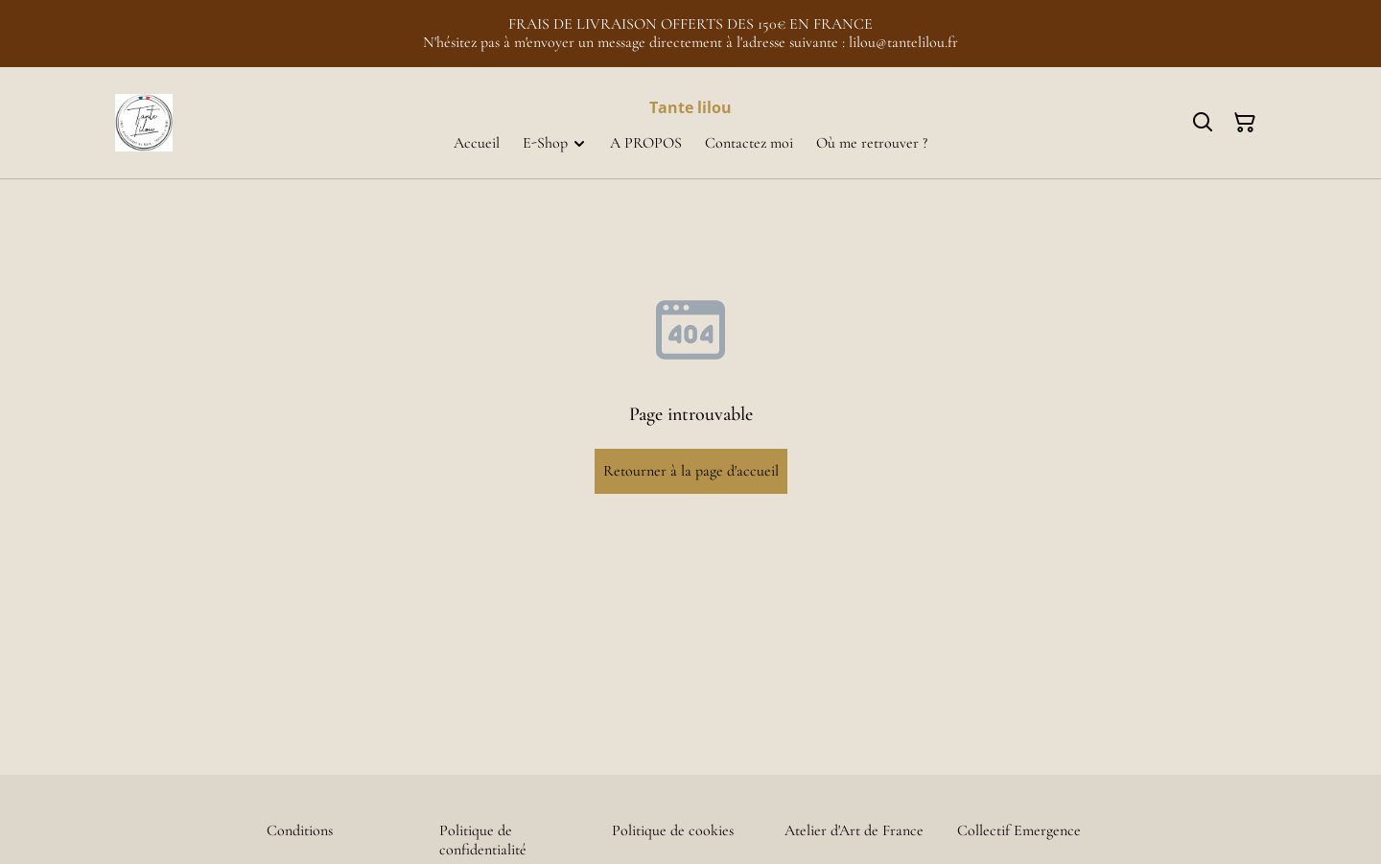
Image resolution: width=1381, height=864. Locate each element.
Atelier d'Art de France (854, 830)
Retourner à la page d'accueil (691, 470)
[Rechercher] (1203, 123)
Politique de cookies (673, 830)
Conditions (300, 830)
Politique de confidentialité (483, 840)
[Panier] (1245, 123)
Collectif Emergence (1019, 830)
